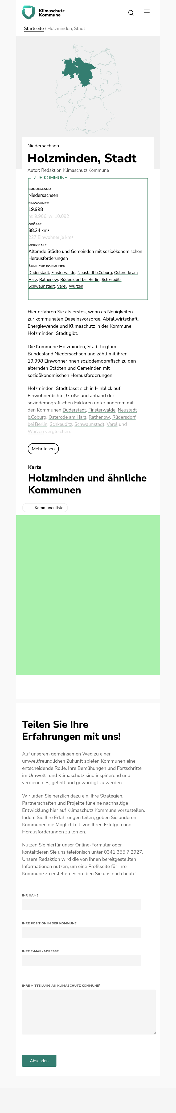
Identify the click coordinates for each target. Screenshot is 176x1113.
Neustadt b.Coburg (101, 272)
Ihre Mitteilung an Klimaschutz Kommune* (61, 985)
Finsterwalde (103, 410)
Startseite (34, 29)
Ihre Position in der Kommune (49, 923)
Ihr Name (30, 895)
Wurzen (36, 431)
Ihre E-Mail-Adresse (40, 951)
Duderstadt (75, 410)
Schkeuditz (61, 424)
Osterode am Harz (68, 417)
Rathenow (101, 417)
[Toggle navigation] (147, 12)
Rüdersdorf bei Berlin (92, 279)
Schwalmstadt (91, 424)
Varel (114, 424)
